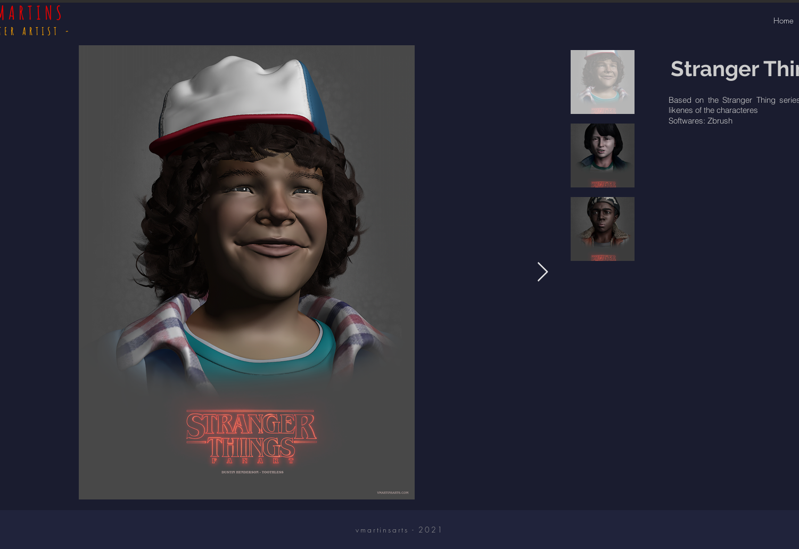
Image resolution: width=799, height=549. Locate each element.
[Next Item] (543, 272)
